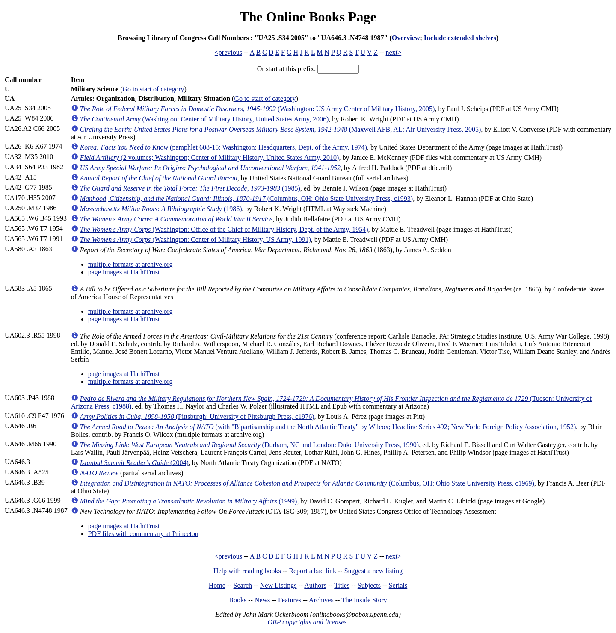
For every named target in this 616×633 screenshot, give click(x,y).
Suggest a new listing (373, 570)
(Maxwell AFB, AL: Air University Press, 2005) (280, 129)
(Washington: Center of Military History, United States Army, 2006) (204, 119)
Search (243, 585)
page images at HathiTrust (124, 272)
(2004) (134, 462)
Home (217, 585)
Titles (341, 585)
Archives (321, 600)
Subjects (369, 585)
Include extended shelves (460, 37)
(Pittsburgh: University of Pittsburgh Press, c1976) (197, 416)
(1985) (190, 188)
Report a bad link (312, 570)
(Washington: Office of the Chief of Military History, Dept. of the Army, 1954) (224, 229)
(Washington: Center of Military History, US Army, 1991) (195, 239)
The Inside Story (364, 600)
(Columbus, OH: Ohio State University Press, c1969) (307, 483)
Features (289, 600)
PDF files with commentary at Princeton (143, 533)
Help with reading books (247, 570)
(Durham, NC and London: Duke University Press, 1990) (249, 444)
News (262, 600)
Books (237, 600)
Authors (315, 585)
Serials (398, 585)
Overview (406, 37)
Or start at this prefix (285, 68)
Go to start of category (153, 89)
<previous (228, 52)
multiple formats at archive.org (130, 264)
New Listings (278, 585)
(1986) (161, 208)
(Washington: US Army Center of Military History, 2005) (257, 108)
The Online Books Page (308, 16)
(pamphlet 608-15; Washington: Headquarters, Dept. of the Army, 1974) (223, 147)
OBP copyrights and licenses (306, 622)
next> (394, 52)
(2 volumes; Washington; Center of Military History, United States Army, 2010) (209, 157)
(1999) (188, 501)
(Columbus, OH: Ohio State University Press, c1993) (246, 198)
